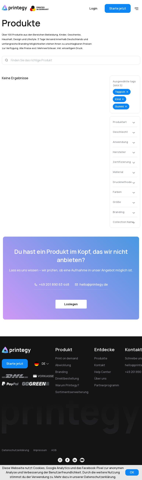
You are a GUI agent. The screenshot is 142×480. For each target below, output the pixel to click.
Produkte (100, 358)
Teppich (120, 92)
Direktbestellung (67, 378)
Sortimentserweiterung (71, 392)
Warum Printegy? (67, 385)
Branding (61, 372)
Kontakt (99, 365)
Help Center (102, 372)
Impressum (40, 450)
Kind (118, 99)
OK (132, 472)
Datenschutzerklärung (15, 450)
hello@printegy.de (94, 284)
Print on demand (66, 358)
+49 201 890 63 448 (54, 284)
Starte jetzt (117, 8)
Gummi (119, 106)
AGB (54, 450)
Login (93, 8)
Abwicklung (63, 365)
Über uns (100, 378)
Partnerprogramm (106, 385)
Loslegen (71, 304)
